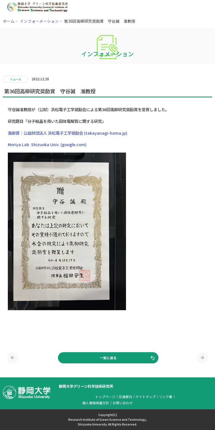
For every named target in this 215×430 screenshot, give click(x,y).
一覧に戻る (108, 357)
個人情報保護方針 (95, 402)
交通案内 (125, 396)
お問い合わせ (123, 402)
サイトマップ (145, 396)
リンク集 (165, 396)
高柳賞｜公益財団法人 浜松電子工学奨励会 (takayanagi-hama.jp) (67, 133)
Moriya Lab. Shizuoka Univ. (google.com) (47, 144)
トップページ (105, 396)
